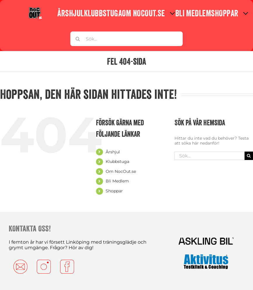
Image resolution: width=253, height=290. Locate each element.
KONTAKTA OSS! (30, 228)
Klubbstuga (117, 161)
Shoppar (114, 191)
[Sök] (77, 38)
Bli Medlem (117, 181)
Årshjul (113, 151)
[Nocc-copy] (35, 8)
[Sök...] (126, 38)
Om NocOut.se (121, 171)
